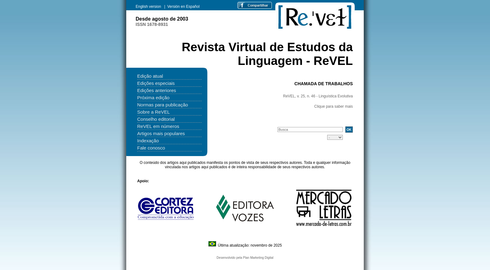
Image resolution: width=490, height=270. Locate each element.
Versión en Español (183, 6)
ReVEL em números (158, 126)
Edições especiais (156, 83)
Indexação (148, 140)
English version (149, 6)
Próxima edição (153, 97)
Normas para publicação (162, 104)
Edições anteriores (156, 90)
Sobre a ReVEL (153, 112)
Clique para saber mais (333, 106)
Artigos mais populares (161, 133)
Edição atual (150, 76)
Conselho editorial (156, 119)
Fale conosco (151, 147)
